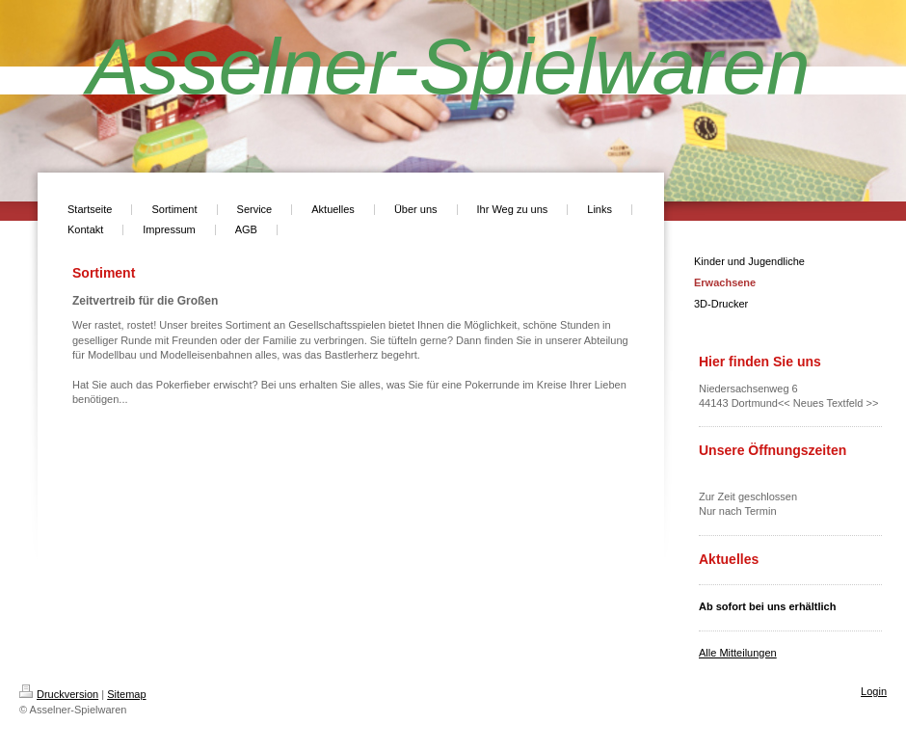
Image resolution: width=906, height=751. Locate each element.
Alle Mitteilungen (738, 652)
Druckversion (58, 694)
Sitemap (126, 694)
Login (874, 691)
